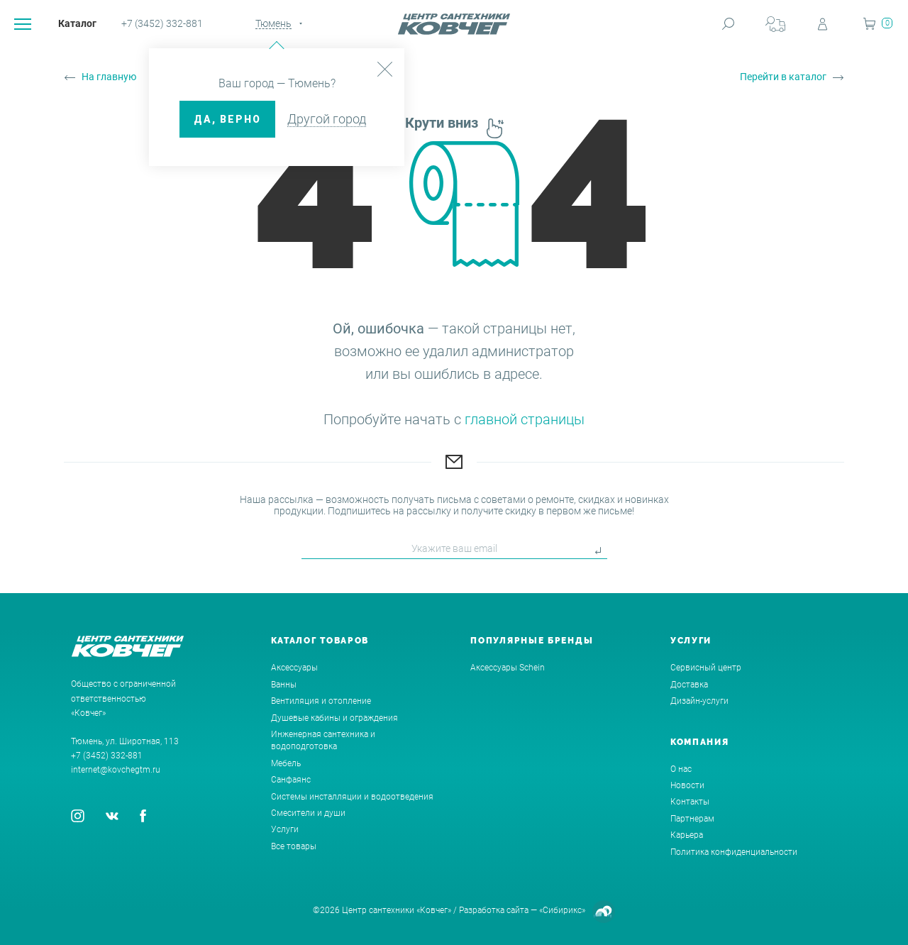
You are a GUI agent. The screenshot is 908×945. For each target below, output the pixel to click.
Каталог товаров (320, 641)
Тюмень (273, 23)
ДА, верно (227, 119)
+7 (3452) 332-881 (162, 23)
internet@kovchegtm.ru (115, 770)
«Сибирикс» (562, 910)
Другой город (326, 118)
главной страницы (525, 419)
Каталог (77, 23)
